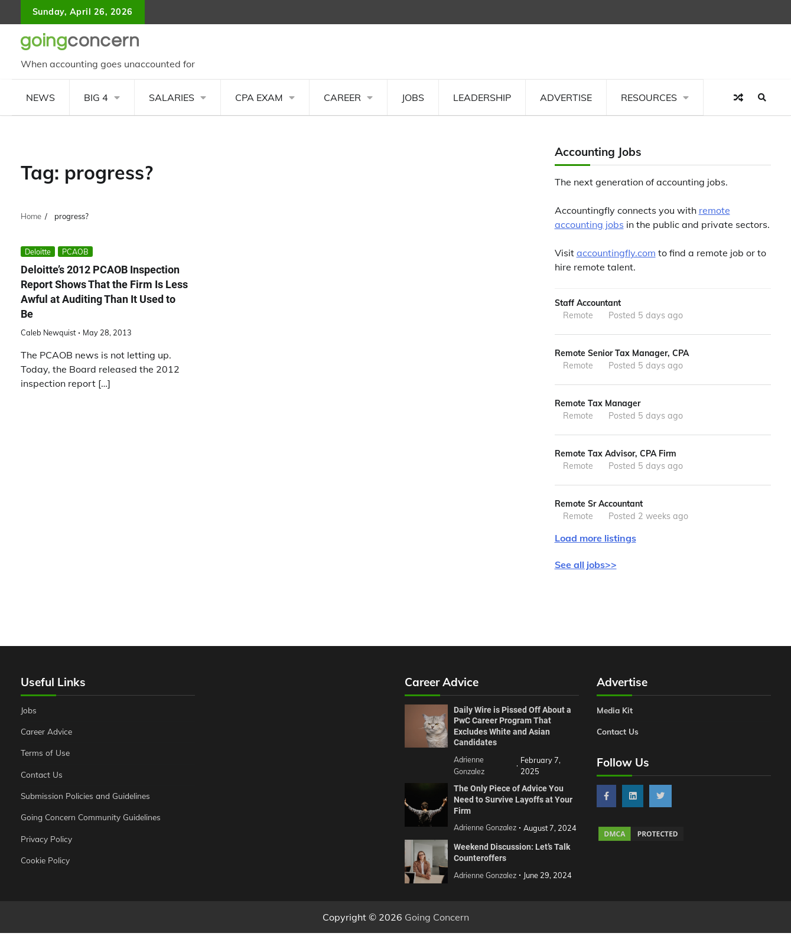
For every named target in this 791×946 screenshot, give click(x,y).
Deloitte (38, 251)
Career (342, 97)
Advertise (566, 97)
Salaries (171, 97)
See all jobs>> (586, 568)
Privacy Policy (47, 842)
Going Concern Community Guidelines (94, 820)
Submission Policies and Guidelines (88, 799)
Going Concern (437, 930)
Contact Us (42, 778)
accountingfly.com (616, 253)
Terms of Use (46, 756)
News (40, 97)
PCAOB (75, 251)
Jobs (413, 97)
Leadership (482, 97)
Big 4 (96, 97)
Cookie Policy (46, 864)
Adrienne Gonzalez (486, 888)
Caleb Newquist (48, 332)
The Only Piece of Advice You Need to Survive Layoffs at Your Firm (513, 801)
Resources (649, 97)
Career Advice (48, 735)
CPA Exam (259, 97)
